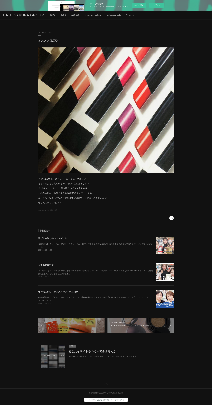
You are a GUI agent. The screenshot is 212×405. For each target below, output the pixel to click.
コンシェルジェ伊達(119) (47, 210)
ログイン (156, 5)
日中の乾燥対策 (46, 265)
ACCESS (75, 15)
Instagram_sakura (93, 15)
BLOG (63, 15)
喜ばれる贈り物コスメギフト (52, 238)
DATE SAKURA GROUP (23, 15)
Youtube (130, 15)
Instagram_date (114, 15)
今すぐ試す (139, 5)
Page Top (106, 384)
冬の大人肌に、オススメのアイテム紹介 (58, 292)
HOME (52, 15)
